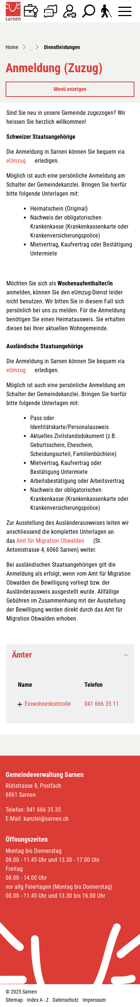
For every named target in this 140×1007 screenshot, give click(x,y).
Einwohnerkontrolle (48, 703)
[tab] (70, 655)
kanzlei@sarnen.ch (46, 818)
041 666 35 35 (44, 809)
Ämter (22, 654)
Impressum (94, 1000)
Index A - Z (38, 1000)
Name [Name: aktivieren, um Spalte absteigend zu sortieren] (25, 684)
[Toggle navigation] (124, 11)
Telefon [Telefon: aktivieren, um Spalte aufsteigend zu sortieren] (93, 684)
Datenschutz (65, 1000)
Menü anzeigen (70, 89)
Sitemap (14, 1000)
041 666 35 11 (101, 703)
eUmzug (16, 160)
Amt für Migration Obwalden (50, 540)
